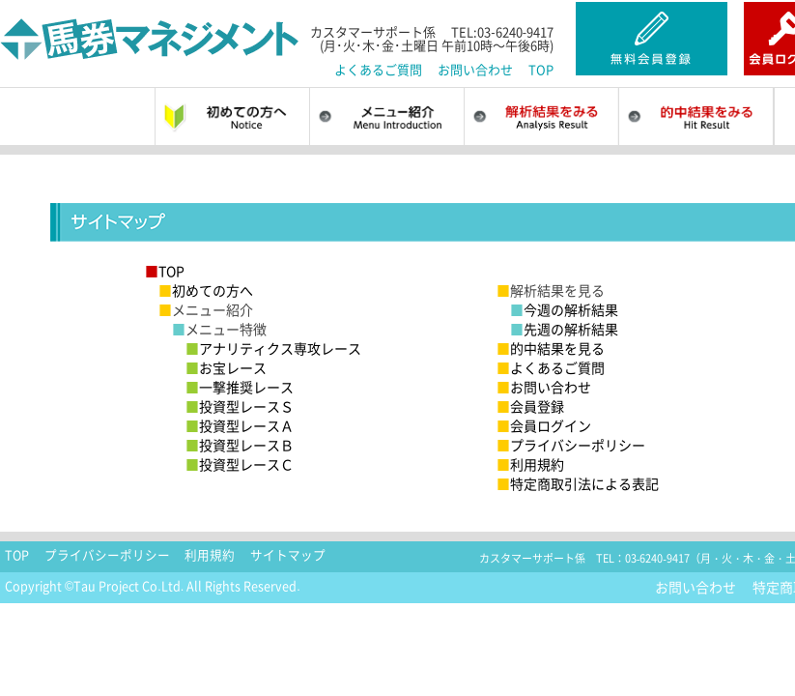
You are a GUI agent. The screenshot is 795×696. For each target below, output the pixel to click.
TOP (541, 69)
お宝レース (226, 367)
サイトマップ (288, 555)
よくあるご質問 (378, 69)
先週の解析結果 (564, 328)
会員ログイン (544, 425)
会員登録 (530, 406)
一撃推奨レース (239, 386)
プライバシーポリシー (571, 444)
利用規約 (530, 464)
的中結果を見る (551, 348)
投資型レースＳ (239, 406)
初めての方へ (205, 290)
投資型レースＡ (239, 425)
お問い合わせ (475, 69)
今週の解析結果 (564, 309)
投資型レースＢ (239, 444)
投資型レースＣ (239, 464)
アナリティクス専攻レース (273, 348)
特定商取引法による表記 (578, 483)
